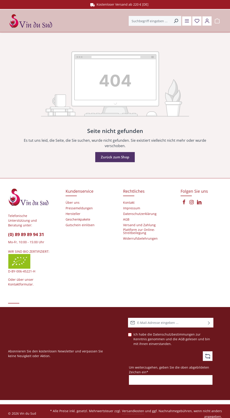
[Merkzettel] (196, 20)
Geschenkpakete (78, 219)
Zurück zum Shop (115, 156)
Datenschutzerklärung (140, 213)
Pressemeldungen (79, 208)
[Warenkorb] (217, 20)
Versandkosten (133, 411)
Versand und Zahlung (139, 225)
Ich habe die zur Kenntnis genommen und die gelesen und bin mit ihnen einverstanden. (171, 339)
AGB (181, 339)
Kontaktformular (20, 284)
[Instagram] (192, 203)
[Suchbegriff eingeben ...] (148, 20)
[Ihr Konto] (206, 20)
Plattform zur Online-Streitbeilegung (139, 231)
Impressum (131, 208)
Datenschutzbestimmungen (174, 334)
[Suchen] (174, 20)
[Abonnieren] (209, 322)
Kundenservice (79, 191)
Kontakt (129, 202)
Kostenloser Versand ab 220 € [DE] (119, 4)
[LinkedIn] (199, 203)
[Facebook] (184, 203)
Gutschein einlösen (80, 225)
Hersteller (73, 213)
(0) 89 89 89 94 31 (26, 234)
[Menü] (185, 20)
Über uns (73, 202)
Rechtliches (134, 191)
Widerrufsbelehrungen (140, 238)
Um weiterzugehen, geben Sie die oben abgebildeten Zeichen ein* (169, 369)
